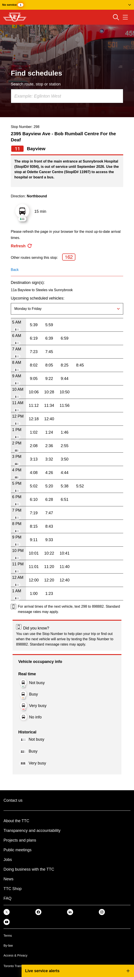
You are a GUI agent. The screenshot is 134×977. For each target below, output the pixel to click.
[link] (7, 912)
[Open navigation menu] (125, 17)
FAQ (7, 898)
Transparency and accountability (32, 830)
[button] (67, 5)
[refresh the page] (21, 246)
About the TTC (16, 821)
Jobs (8, 859)
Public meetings (18, 850)
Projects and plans (20, 840)
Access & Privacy (15, 955)
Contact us (13, 800)
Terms (8, 935)
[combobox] (67, 96)
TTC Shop (13, 888)
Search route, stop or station (36, 84)
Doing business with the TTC (29, 869)
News (8, 879)
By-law (8, 945)
